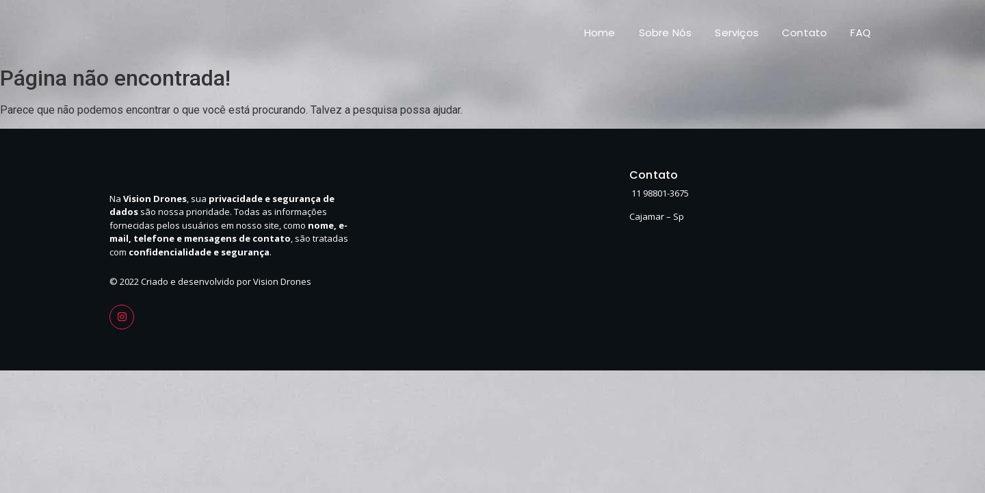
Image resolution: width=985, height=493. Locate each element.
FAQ (860, 32)
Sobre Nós (665, 32)
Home (600, 32)
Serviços (737, 32)
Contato (804, 32)
